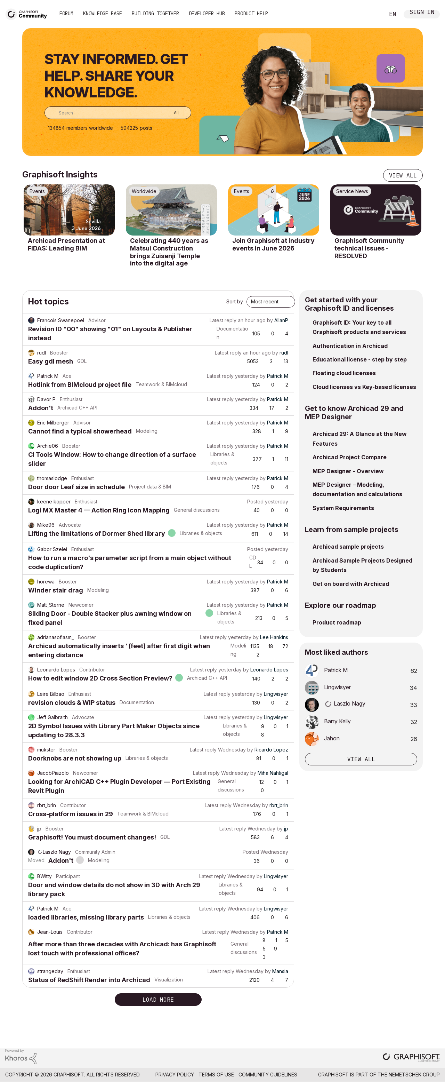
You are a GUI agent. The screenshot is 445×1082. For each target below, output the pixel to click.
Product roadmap (337, 622)
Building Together (155, 13)
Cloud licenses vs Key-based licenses (364, 386)
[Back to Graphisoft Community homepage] (28, 13)
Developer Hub (207, 13)
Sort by (234, 301)
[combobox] (117, 112)
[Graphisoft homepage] (411, 1058)
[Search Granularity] (171, 112)
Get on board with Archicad (351, 583)
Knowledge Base (102, 13)
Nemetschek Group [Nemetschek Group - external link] (414, 1074)
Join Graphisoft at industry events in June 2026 (273, 244)
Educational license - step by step (360, 359)
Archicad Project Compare (350, 457)
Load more (158, 999)
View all (403, 175)
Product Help (251, 13)
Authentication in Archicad (350, 345)
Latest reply (223, 320)
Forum (66, 13)
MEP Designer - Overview (348, 471)
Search (372, 14)
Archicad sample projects (348, 546)
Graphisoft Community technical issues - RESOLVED (369, 248)
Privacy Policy (174, 1074)
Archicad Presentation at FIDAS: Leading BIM (66, 244)
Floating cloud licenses (344, 372)
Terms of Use (216, 1074)
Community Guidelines (267, 1074)
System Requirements (343, 507)
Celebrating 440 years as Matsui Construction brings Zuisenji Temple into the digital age (169, 252)
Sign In (422, 12)
